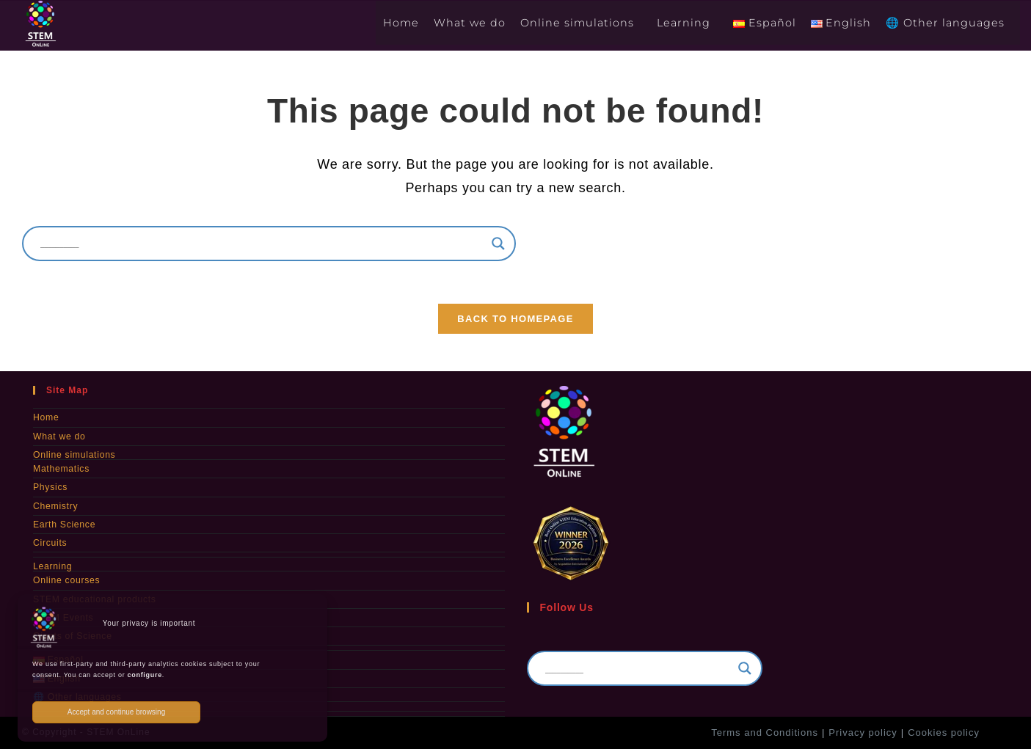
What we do (58, 438)
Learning (52, 567)
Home (46, 419)
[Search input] (262, 243)
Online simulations (73, 456)
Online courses (66, 581)
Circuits (50, 543)
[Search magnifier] (498, 243)
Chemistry (55, 507)
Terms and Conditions (764, 731)
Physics (50, 488)
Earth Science (64, 525)
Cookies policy (944, 731)
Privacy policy (862, 731)
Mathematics (61, 470)
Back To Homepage (515, 320)
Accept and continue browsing (116, 712)
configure (145, 675)
